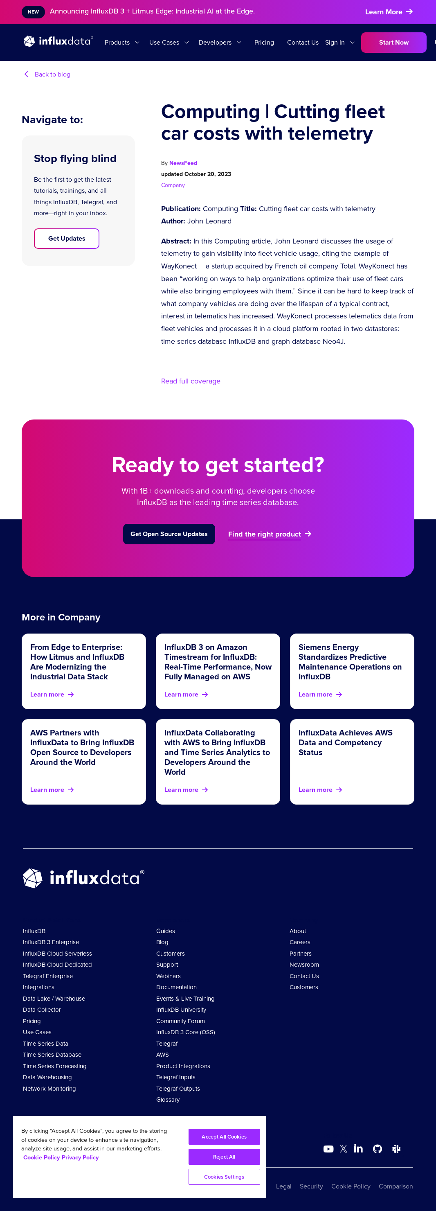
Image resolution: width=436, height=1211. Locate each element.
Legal (284, 1186)
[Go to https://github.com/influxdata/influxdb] (377, 1149)
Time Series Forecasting (55, 1066)
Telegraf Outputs (178, 1088)
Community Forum (180, 1021)
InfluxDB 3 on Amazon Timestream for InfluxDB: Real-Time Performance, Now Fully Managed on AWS (218, 662)
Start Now (394, 42)
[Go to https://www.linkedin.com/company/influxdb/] (358, 1148)
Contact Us (303, 42)
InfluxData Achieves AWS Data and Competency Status (346, 742)
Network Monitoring (49, 1088)
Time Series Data (45, 1043)
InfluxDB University (181, 1009)
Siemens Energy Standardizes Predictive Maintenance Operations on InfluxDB (350, 662)
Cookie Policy (351, 1186)
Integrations (38, 987)
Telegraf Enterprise (48, 976)
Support (167, 964)
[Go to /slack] (396, 1149)
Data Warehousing (47, 1077)
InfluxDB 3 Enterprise (51, 942)
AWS (162, 1054)
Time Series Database (52, 1054)
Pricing (264, 42)
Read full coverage (190, 381)
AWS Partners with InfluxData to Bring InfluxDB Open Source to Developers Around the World (82, 747)
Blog (162, 942)
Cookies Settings (224, 1177)
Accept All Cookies (224, 1137)
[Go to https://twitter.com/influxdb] (343, 1150)
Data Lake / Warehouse (54, 998)
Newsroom (304, 964)
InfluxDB (34, 931)
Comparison (396, 1186)
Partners (301, 953)
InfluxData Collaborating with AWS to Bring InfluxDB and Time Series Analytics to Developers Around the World (217, 752)
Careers (300, 942)
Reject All (224, 1157)
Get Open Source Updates (169, 534)
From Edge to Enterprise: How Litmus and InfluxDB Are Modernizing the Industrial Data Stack (77, 662)
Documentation (176, 987)
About (298, 931)
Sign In (335, 42)
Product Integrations (183, 1066)
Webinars (168, 976)
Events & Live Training (185, 998)
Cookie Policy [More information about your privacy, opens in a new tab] (41, 1157)
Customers (170, 953)
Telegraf (167, 1043)
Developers (215, 42)
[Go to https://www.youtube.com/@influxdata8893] (329, 1149)
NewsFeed (183, 163)
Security (311, 1186)
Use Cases (164, 42)
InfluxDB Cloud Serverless (57, 953)
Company (173, 185)
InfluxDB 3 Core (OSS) (185, 1032)
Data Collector (42, 1009)
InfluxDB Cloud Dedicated (57, 964)
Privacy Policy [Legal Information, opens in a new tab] (80, 1157)
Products (117, 42)
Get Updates (66, 238)
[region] (139, 1157)
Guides (165, 931)
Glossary (168, 1099)
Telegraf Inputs (176, 1077)
